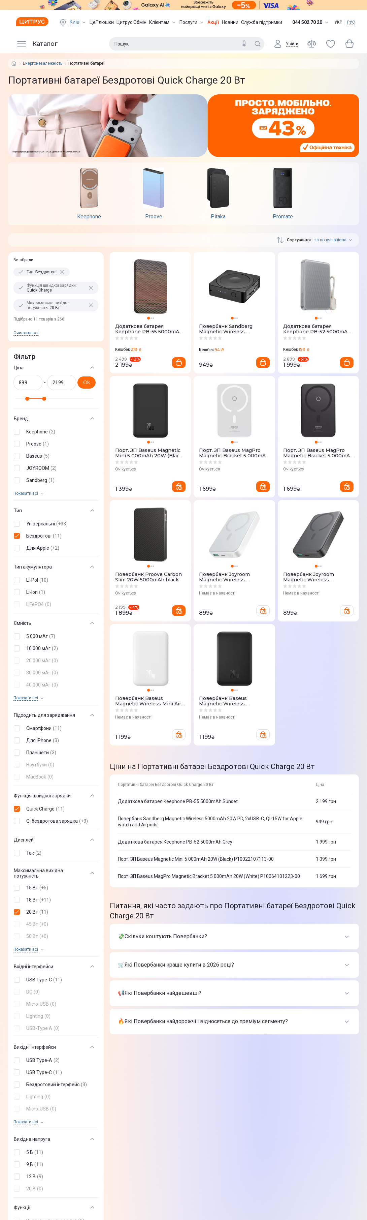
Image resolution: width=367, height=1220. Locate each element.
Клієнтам (163, 22)
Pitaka (218, 217)
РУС (351, 22)
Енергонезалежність (42, 63)
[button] (54, 432)
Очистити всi (25, 333)
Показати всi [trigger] (25, 493)
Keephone (89, 217)
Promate (283, 217)
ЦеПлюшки (102, 22)
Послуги (192, 22)
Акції (213, 22)
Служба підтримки (261, 22)
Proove (153, 217)
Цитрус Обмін (131, 22)
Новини (230, 22)
